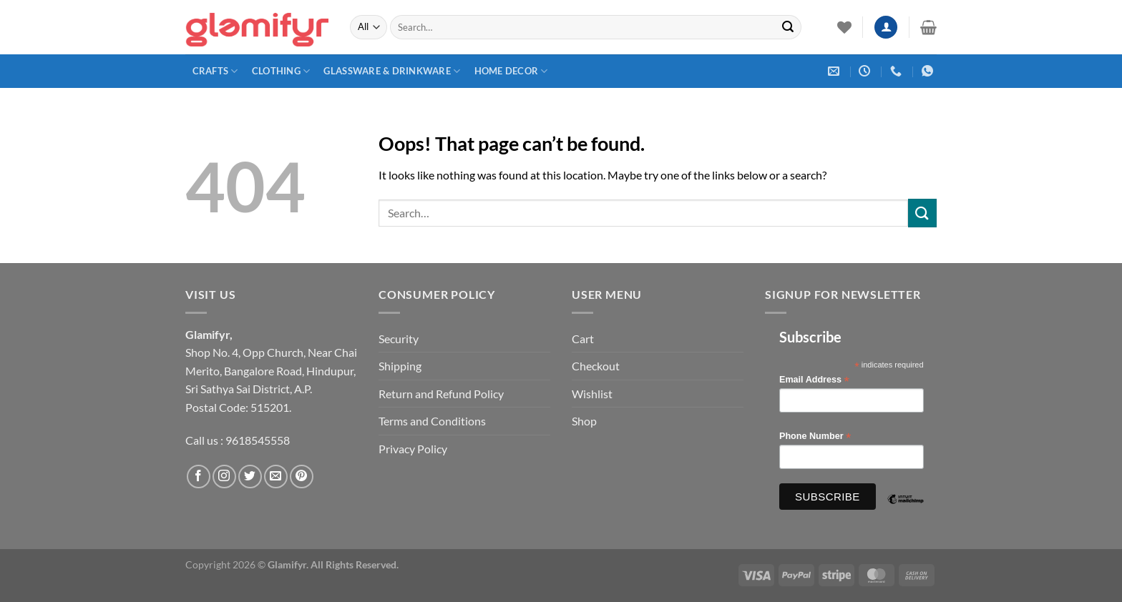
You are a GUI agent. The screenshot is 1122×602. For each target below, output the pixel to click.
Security (399, 338)
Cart (583, 338)
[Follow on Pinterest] (301, 476)
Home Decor (511, 71)
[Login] (885, 27)
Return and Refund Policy (441, 393)
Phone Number (815, 436)
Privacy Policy (413, 448)
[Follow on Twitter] (250, 476)
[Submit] (788, 27)
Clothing (281, 71)
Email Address (814, 380)
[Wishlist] (844, 27)
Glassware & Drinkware (391, 71)
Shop (584, 421)
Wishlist (592, 393)
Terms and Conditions (432, 421)
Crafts (215, 71)
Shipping (400, 365)
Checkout (596, 365)
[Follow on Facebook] (198, 476)
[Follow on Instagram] (224, 476)
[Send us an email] (276, 476)
